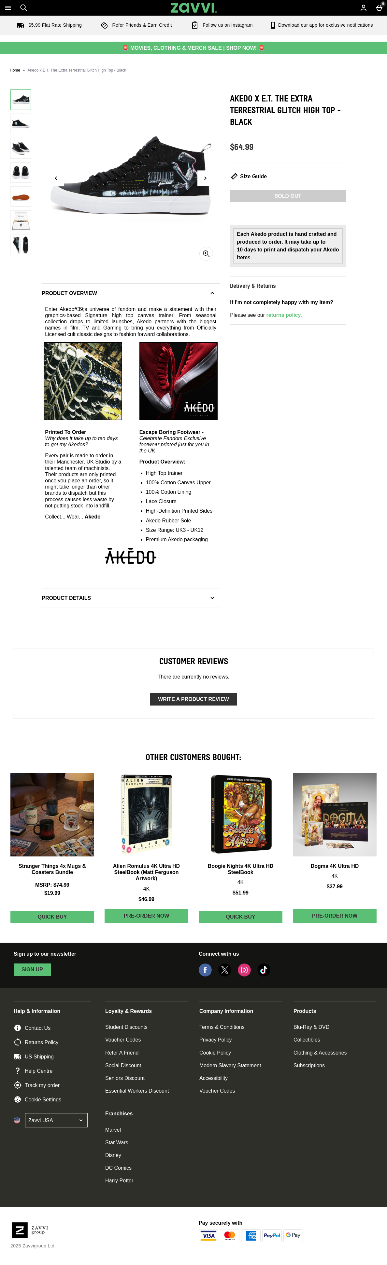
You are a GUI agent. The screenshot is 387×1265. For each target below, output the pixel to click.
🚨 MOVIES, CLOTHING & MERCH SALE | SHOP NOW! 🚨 (193, 48)
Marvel (113, 1130)
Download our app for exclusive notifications (321, 25)
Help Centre (33, 1071)
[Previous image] (56, 178)
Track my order (37, 1085)
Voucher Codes (123, 1040)
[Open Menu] (8, 8)
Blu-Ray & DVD (311, 1027)
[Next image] (205, 178)
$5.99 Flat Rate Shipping (48, 25)
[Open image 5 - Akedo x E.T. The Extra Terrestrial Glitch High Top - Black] (20, 196)
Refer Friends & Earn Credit (135, 25)
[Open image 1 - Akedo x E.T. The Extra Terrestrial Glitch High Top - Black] (20, 99)
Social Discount (123, 1065)
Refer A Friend (121, 1053)
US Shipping (34, 1056)
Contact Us (32, 1028)
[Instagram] (244, 974)
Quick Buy (66, 918)
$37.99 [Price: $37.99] (335, 886)
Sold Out (288, 196)
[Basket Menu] (379, 8)
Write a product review (193, 699)
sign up (32, 969)
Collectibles (307, 1040)
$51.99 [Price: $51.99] (241, 892)
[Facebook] (205, 974)
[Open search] (24, 8)
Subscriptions (309, 1065)
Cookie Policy (215, 1053)
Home (15, 70)
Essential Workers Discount (137, 1091)
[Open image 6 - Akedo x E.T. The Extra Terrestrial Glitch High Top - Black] (20, 220)
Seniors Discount (125, 1078)
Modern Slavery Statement (230, 1065)
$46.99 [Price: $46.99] (146, 899)
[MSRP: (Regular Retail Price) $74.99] (52, 885)
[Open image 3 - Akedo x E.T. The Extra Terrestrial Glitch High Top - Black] (20, 148)
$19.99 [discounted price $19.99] (52, 893)
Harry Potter (119, 1180)
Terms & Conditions (222, 1027)
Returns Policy (36, 1042)
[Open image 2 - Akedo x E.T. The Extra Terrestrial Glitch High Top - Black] (20, 124)
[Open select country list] (56, 1120)
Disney (113, 1155)
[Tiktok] (263, 974)
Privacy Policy (215, 1040)
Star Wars (116, 1142)
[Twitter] (224, 974)
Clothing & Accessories (320, 1053)
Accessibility (213, 1078)
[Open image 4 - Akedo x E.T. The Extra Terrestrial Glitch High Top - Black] (20, 172)
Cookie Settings (37, 1099)
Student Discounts (126, 1027)
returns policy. (284, 315)
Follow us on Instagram (220, 25)
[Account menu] (363, 8)
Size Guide (248, 176)
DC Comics (118, 1168)
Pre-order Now (146, 916)
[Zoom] (206, 254)
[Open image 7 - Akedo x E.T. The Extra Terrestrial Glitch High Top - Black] (20, 245)
